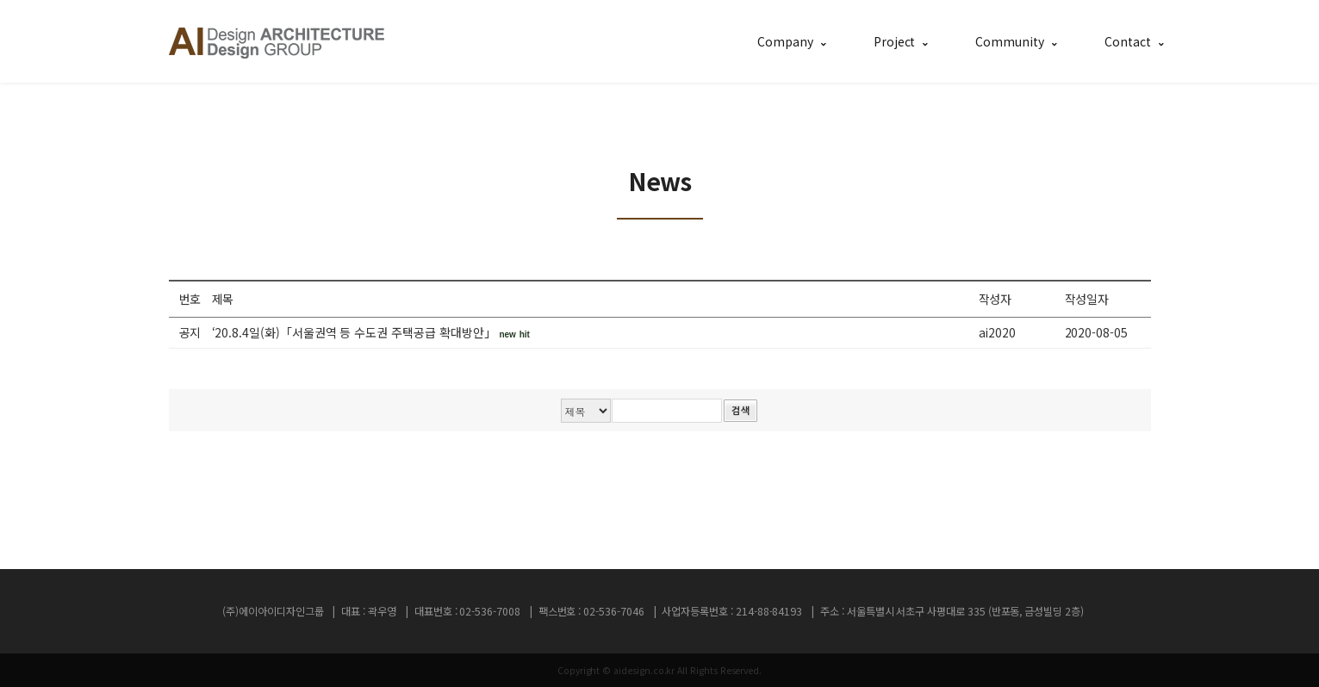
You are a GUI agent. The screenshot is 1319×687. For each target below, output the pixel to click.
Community (1009, 41)
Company (785, 41)
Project (895, 41)
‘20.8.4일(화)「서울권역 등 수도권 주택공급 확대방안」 (371, 332)
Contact (1127, 41)
